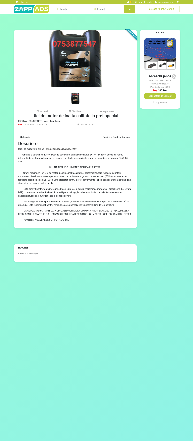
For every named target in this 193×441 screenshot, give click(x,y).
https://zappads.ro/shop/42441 (61, 149)
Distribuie (75, 111)
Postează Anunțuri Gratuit (159, 9)
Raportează (107, 111)
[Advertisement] (96, 21)
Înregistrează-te (164, 2)
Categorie (25, 137)
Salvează (42, 111)
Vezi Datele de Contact (160, 96)
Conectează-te (143, 2)
